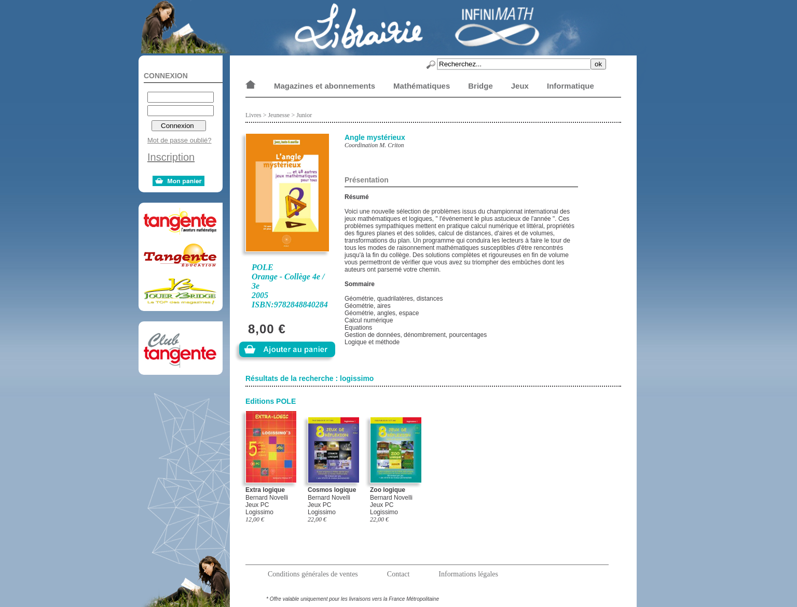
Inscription (171, 157)
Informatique (570, 85)
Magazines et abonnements (324, 85)
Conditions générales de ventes (313, 574)
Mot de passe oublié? (179, 140)
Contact (398, 574)
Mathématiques (421, 85)
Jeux (520, 85)
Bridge (480, 85)
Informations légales (468, 574)
